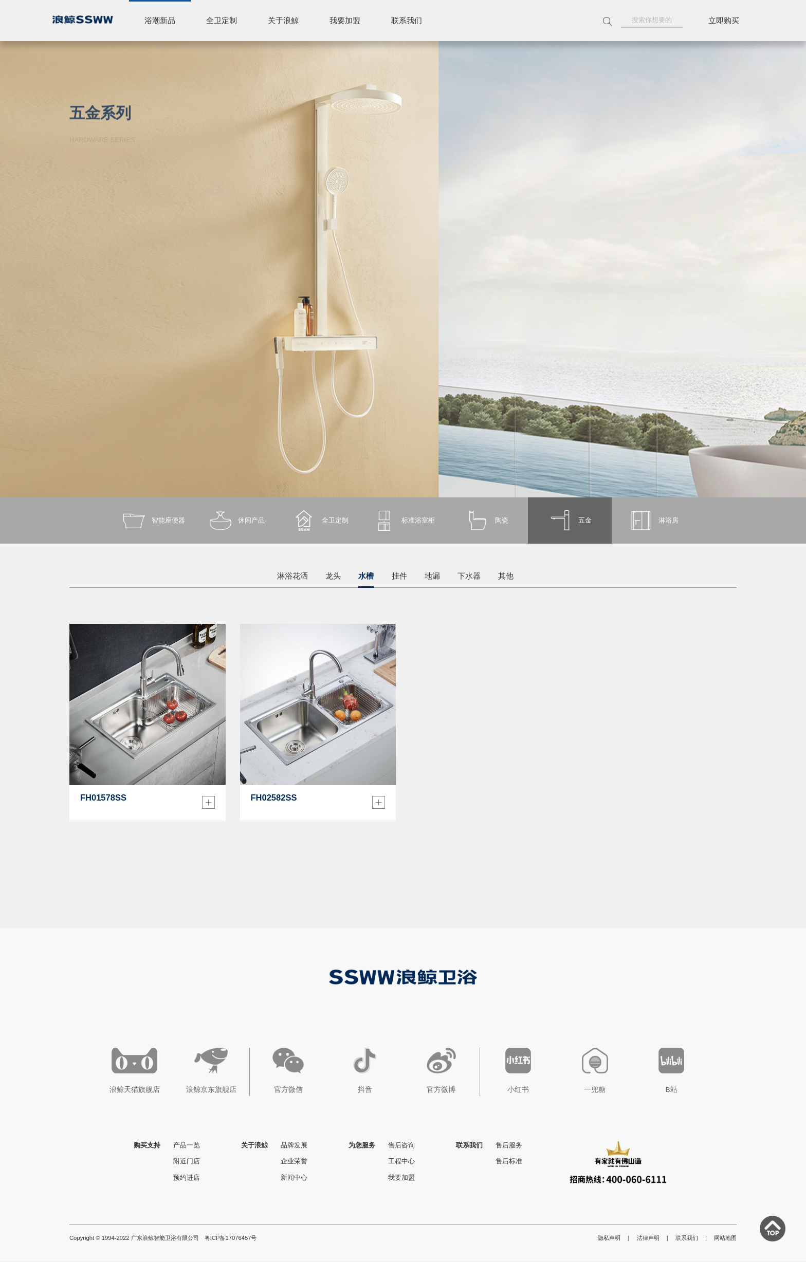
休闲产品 (236, 520)
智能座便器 (153, 520)
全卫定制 (221, 20)
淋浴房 (653, 520)
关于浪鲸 (283, 20)
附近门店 (186, 1162)
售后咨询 (401, 1146)
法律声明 (648, 1239)
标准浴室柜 (403, 520)
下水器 (469, 575)
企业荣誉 (294, 1162)
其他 (506, 575)
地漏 (432, 575)
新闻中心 (294, 1178)
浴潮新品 (159, 20)
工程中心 (401, 1162)
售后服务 (509, 1146)
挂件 (399, 575)
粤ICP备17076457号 (231, 1239)
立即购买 (723, 20)
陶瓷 (486, 520)
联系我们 (406, 20)
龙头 (333, 575)
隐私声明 (609, 1239)
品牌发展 (294, 1146)
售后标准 (509, 1162)
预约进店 (186, 1178)
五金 (570, 520)
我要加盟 (344, 20)
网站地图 (725, 1239)
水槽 (366, 575)
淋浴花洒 (292, 575)
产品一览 (186, 1146)
